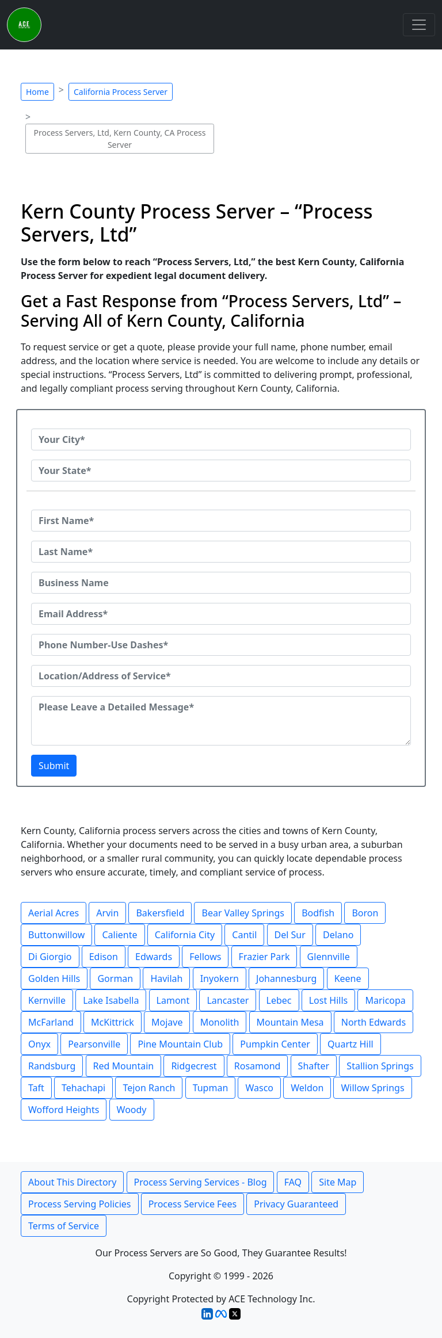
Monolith (219, 1022)
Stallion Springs (379, 1066)
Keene (347, 978)
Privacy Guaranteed (296, 1204)
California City (185, 934)
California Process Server (120, 91)
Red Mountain (123, 1066)
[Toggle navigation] (419, 24)
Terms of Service (63, 1226)
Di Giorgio (50, 956)
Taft (36, 1087)
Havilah (166, 978)
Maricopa (385, 1000)
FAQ (293, 1182)
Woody (132, 1109)
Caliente (119, 934)
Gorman (115, 978)
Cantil (244, 934)
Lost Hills (328, 1000)
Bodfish (318, 913)
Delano (338, 934)
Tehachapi (83, 1087)
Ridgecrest (193, 1066)
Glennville (328, 956)
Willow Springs (372, 1087)
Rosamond (257, 1066)
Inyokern (219, 978)
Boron (365, 913)
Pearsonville (94, 1044)
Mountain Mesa (290, 1022)
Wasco (259, 1087)
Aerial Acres (53, 913)
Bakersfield (160, 913)
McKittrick (112, 1022)
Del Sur (290, 934)
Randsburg (51, 1066)
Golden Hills (54, 978)
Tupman (210, 1087)
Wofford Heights (63, 1109)
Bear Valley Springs (242, 913)
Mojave (166, 1022)
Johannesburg (286, 978)
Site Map (337, 1182)
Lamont (173, 1000)
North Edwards (373, 1022)
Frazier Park (264, 956)
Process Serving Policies (79, 1204)
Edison (103, 956)
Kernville (47, 1000)
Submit (54, 765)
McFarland (51, 1022)
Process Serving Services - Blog (200, 1182)
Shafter (314, 1066)
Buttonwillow (56, 934)
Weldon (307, 1087)
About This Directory (72, 1182)
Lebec (279, 1000)
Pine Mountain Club (180, 1044)
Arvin (107, 913)
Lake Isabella (111, 1000)
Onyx (39, 1044)
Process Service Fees (192, 1204)
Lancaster (228, 1000)
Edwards (153, 956)
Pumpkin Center (275, 1044)
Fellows (205, 956)
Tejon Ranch (149, 1087)
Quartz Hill (350, 1044)
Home (37, 91)
